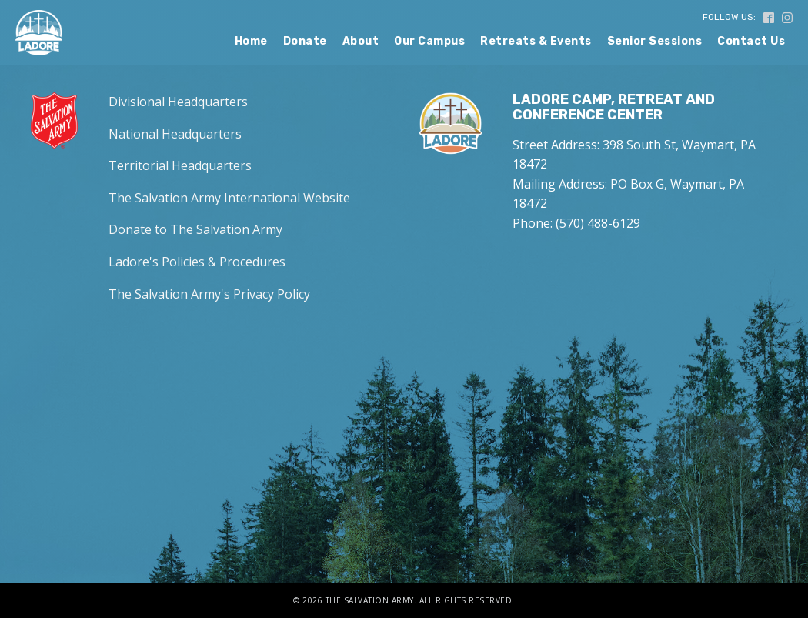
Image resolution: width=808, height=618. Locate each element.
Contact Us (751, 41)
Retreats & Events (536, 41)
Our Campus (429, 41)
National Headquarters (175, 133)
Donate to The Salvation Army (195, 229)
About (360, 41)
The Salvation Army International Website (229, 197)
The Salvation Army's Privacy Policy (209, 294)
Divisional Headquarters (178, 101)
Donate (305, 41)
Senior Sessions (655, 41)
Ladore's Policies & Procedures (197, 261)
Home (251, 41)
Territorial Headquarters (180, 165)
